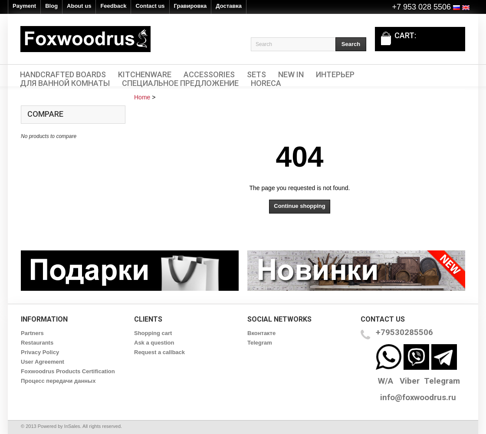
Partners (32, 333)
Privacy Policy (40, 352)
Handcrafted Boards (63, 74)
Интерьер (335, 74)
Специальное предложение (180, 83)
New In (291, 74)
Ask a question (154, 342)
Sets (256, 74)
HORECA (266, 83)
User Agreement (42, 361)
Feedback (113, 6)
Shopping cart (153, 333)
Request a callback (159, 352)
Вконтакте (261, 333)
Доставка (229, 6)
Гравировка (190, 6)
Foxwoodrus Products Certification (68, 371)
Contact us (149, 6)
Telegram (259, 342)
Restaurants (37, 342)
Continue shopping (299, 206)
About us (79, 6)
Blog (51, 6)
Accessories (209, 74)
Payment (24, 6)
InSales (72, 426)
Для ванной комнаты (65, 83)
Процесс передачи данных (58, 381)
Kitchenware (144, 74)
